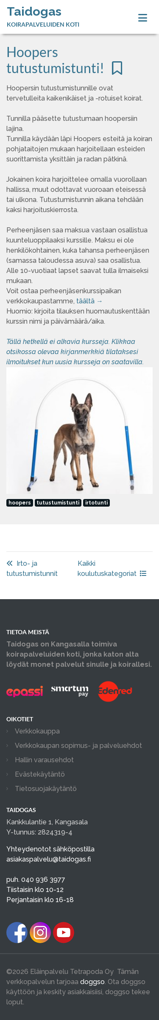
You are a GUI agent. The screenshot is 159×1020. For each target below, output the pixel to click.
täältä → (89, 301)
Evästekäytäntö (40, 774)
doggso (92, 982)
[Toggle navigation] (142, 18)
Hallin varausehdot (44, 760)
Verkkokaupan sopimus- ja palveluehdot (78, 746)
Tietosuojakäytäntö (46, 789)
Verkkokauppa (37, 731)
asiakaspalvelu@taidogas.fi (48, 859)
